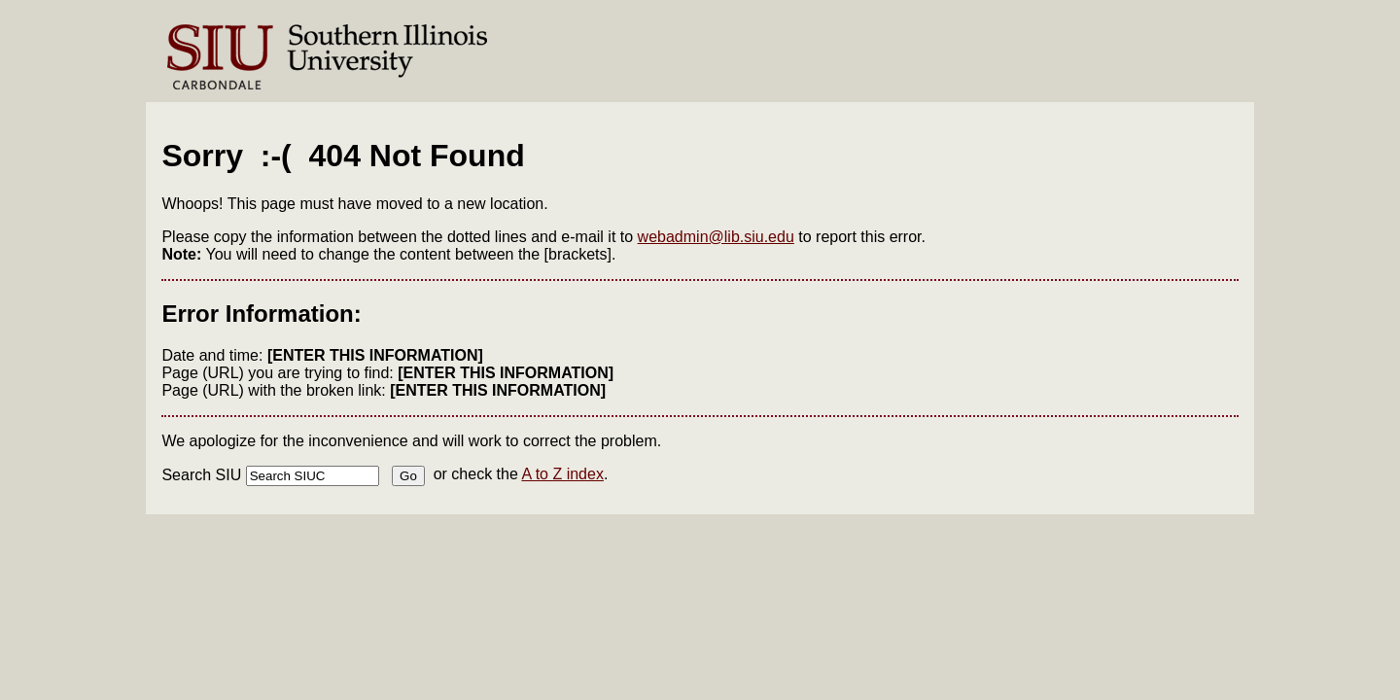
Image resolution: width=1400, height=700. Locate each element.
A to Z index (562, 474)
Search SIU (201, 475)
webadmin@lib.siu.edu (716, 236)
